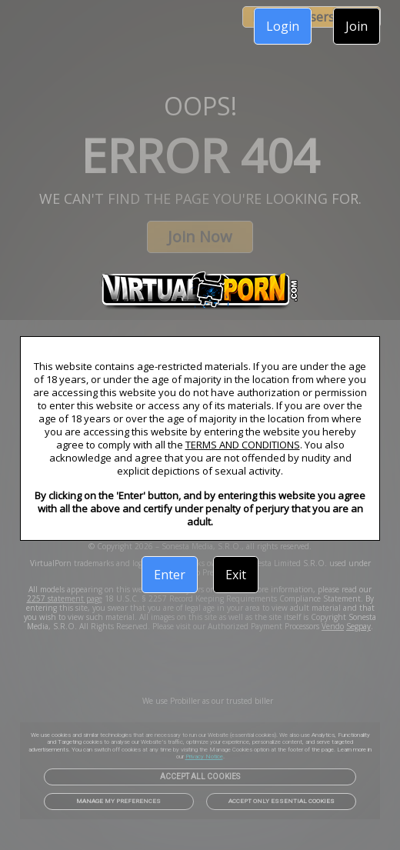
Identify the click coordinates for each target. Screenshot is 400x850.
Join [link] (356, 26)
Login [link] (282, 26)
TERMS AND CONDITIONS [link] (242, 445)
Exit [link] (235, 574)
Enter (169, 574)
